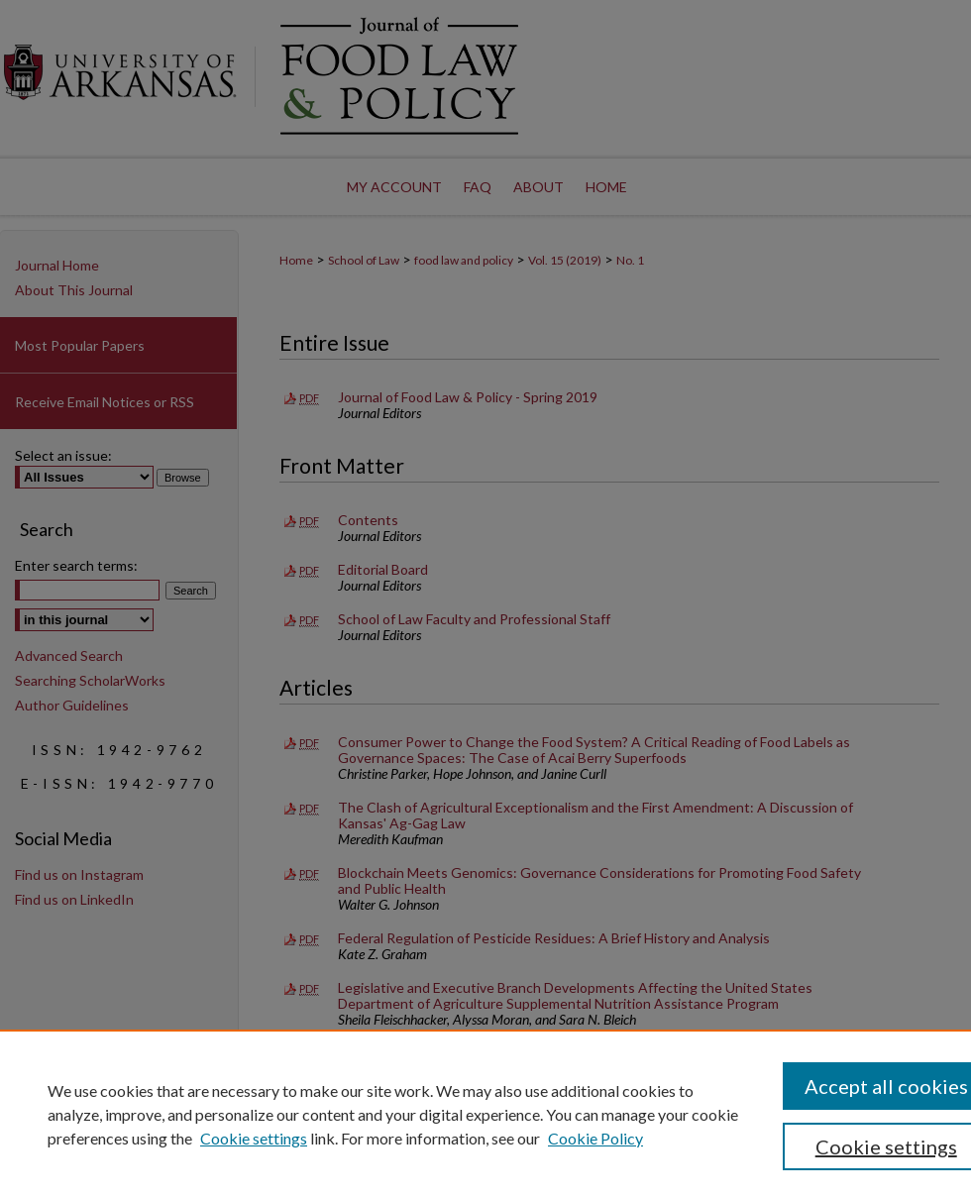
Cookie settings (253, 1138)
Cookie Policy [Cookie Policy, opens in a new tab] (595, 1138)
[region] (485, 1114)
